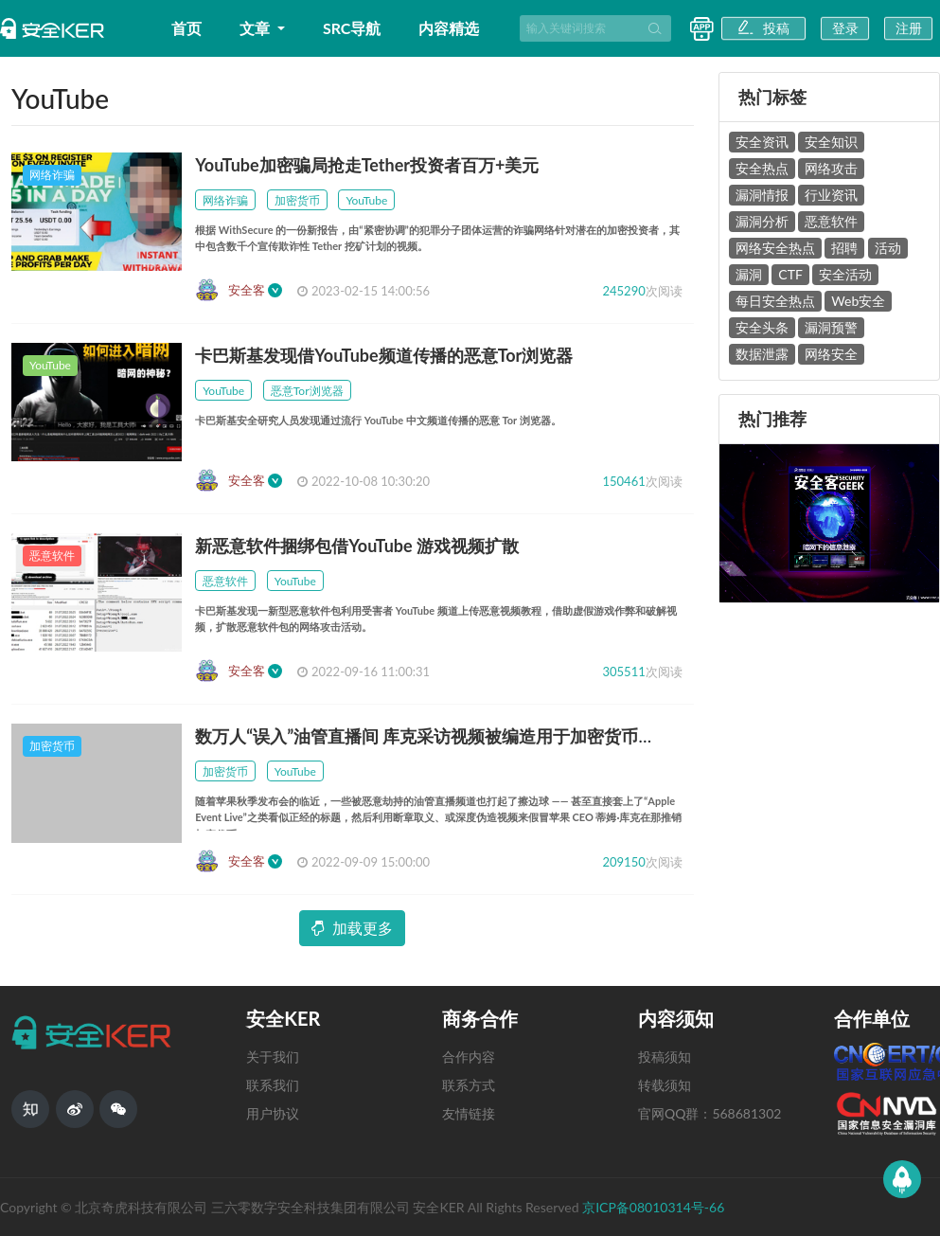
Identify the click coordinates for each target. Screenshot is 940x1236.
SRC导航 (352, 28)
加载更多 (352, 928)
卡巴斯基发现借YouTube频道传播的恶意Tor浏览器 (384, 355)
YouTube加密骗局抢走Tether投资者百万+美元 (367, 164)
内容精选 (448, 28)
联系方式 (468, 1085)
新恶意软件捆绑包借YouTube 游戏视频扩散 (357, 545)
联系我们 (272, 1085)
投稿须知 (664, 1056)
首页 (186, 28)
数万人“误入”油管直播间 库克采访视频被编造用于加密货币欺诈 (433, 735)
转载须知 (664, 1085)
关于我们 (272, 1056)
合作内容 (468, 1056)
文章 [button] (256, 28)
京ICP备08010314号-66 (653, 1207)
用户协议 (272, 1113)
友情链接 (468, 1113)
